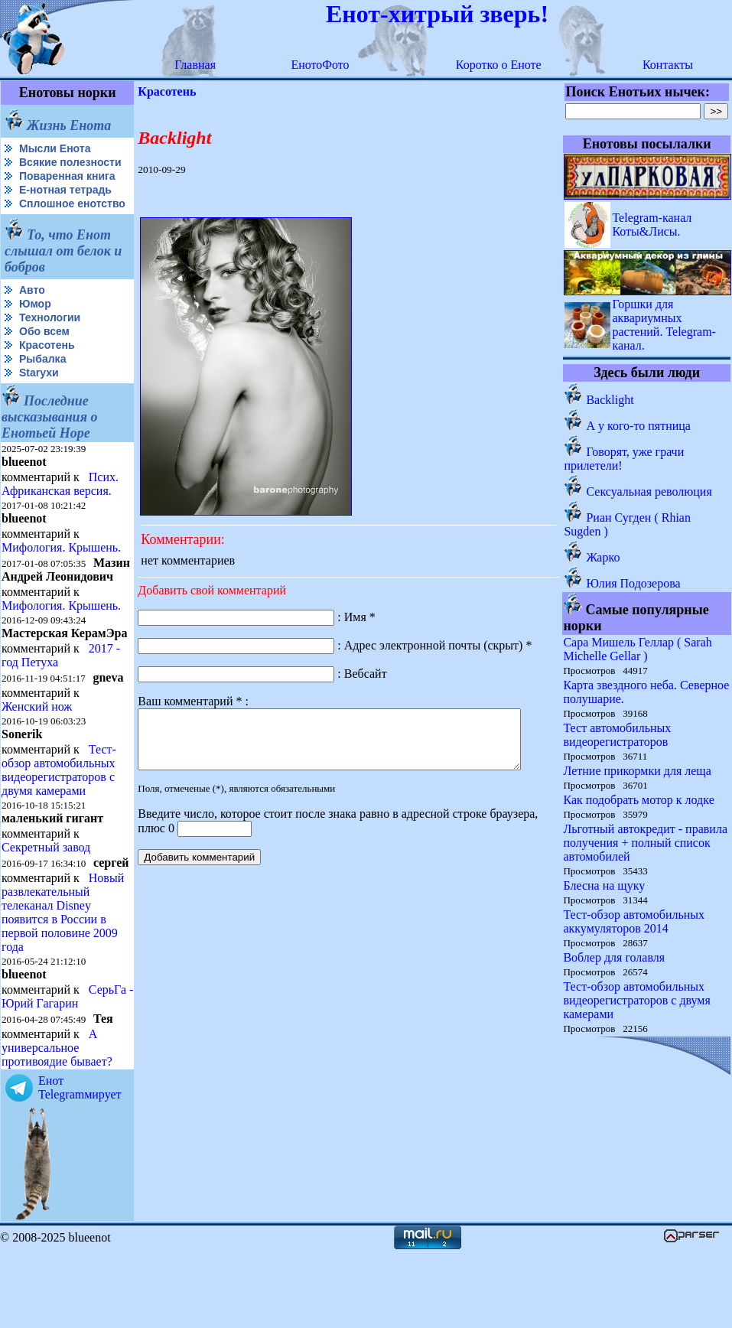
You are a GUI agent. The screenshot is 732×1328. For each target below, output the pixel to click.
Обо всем (44, 356)
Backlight (610, 399)
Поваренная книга (67, 188)
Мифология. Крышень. (61, 571)
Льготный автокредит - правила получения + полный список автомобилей (646, 842)
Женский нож (37, 756)
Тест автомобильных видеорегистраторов (618, 734)
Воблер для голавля (614, 957)
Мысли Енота (54, 148)
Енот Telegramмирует (80, 1164)
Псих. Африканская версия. (60, 508)
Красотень (47, 369)
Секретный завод (46, 897)
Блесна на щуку (605, 885)
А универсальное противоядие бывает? (57, 1124)
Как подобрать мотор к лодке (639, 799)
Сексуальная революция (649, 491)
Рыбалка (42, 383)
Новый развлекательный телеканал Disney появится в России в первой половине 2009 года (63, 975)
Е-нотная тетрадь (65, 202)
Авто (32, 314)
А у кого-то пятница (639, 425)
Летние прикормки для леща (637, 770)
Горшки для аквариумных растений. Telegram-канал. (665, 325)
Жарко (603, 557)
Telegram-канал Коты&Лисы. (652, 224)
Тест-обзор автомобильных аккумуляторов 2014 (634, 921)
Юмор (35, 328)
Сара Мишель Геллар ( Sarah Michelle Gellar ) (638, 649)
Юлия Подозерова (634, 583)
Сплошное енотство (39, 222)
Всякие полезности (35, 168)
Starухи (39, 397)
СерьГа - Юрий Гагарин (41, 1072)
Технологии (49, 342)
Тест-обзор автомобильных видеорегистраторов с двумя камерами (59, 820)
